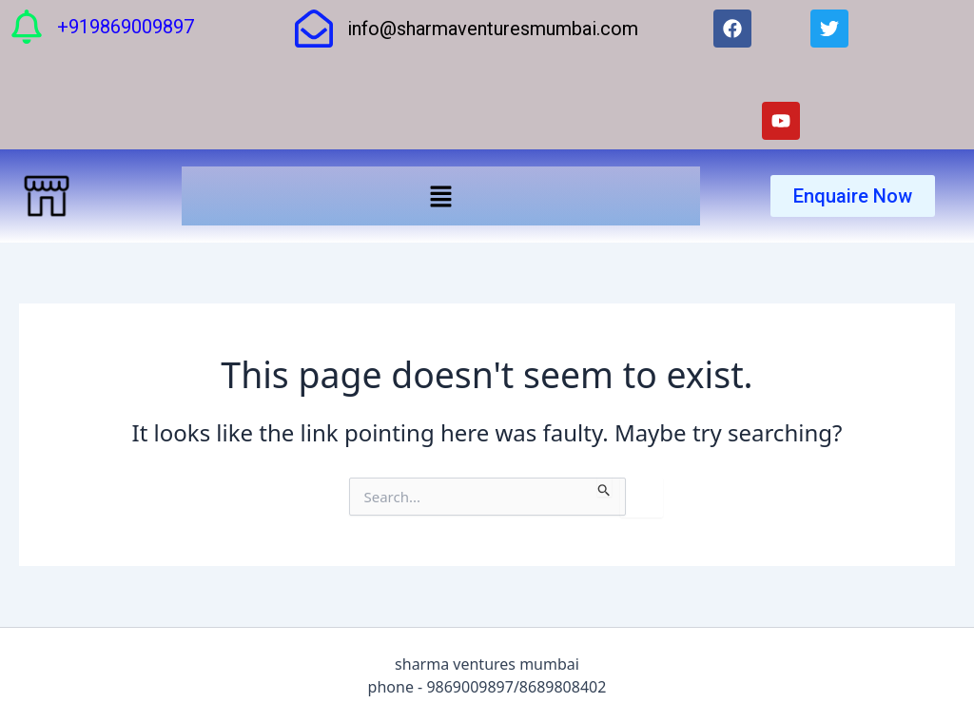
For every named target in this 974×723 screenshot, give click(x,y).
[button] (440, 196)
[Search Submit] (604, 487)
